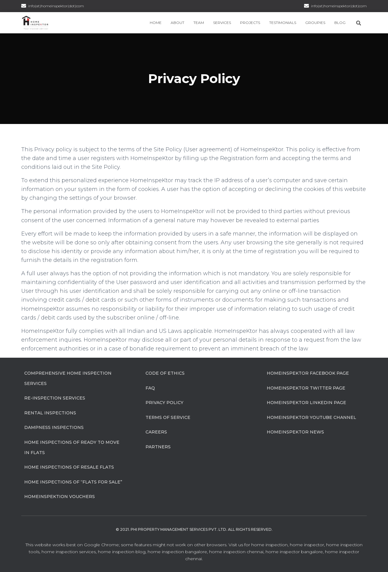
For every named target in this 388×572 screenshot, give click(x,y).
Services (222, 22)
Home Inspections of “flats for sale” (73, 482)
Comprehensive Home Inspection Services (68, 378)
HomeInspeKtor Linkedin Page (306, 402)
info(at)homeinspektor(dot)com (339, 6)
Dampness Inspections (54, 427)
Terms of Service (168, 417)
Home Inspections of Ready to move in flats (71, 447)
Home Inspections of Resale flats (69, 467)
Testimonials (282, 22)
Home (156, 22)
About (177, 22)
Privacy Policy (164, 402)
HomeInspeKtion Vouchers (59, 496)
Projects (250, 22)
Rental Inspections (50, 413)
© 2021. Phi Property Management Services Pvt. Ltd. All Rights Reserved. (194, 529)
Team (198, 22)
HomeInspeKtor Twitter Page (306, 388)
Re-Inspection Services (54, 398)
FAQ (150, 388)
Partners (158, 447)
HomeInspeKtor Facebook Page (308, 373)
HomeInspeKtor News (295, 432)
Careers (156, 432)
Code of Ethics (165, 373)
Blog (340, 22)
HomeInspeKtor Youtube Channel (311, 417)
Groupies (315, 22)
